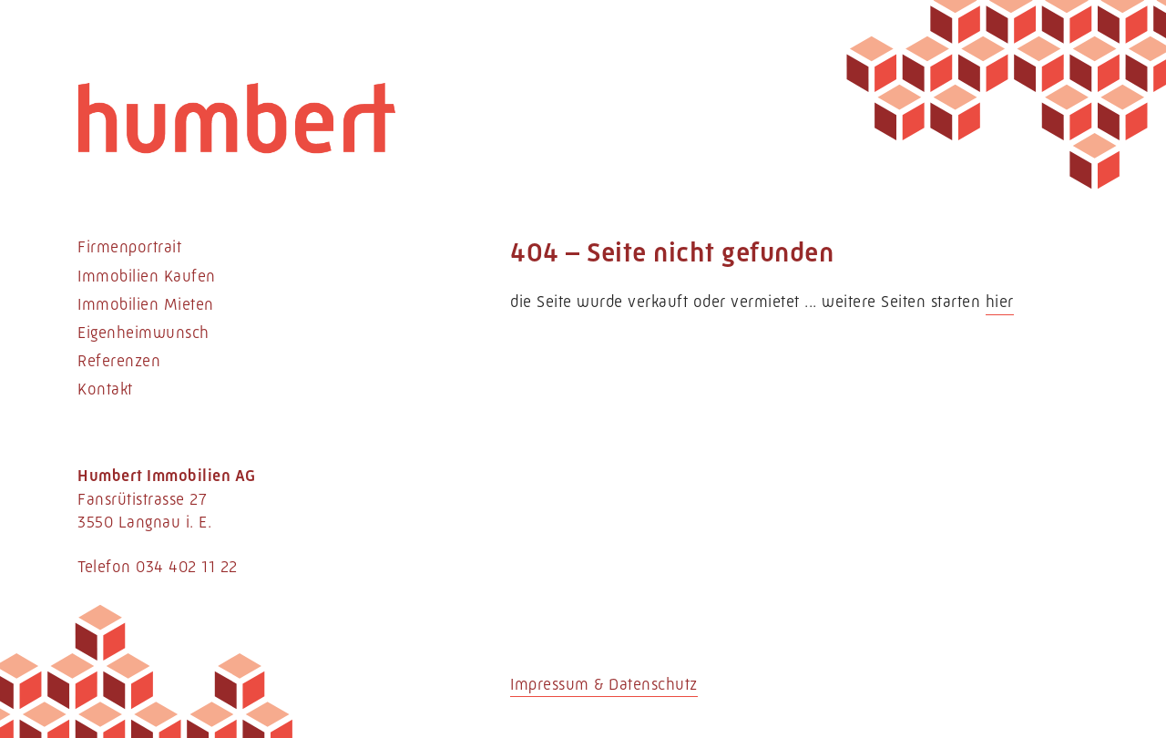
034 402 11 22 (187, 567)
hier (1000, 301)
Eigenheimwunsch (143, 332)
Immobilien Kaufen (146, 276)
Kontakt (105, 389)
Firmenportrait (129, 247)
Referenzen (118, 361)
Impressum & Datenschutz (604, 684)
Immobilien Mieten (145, 304)
